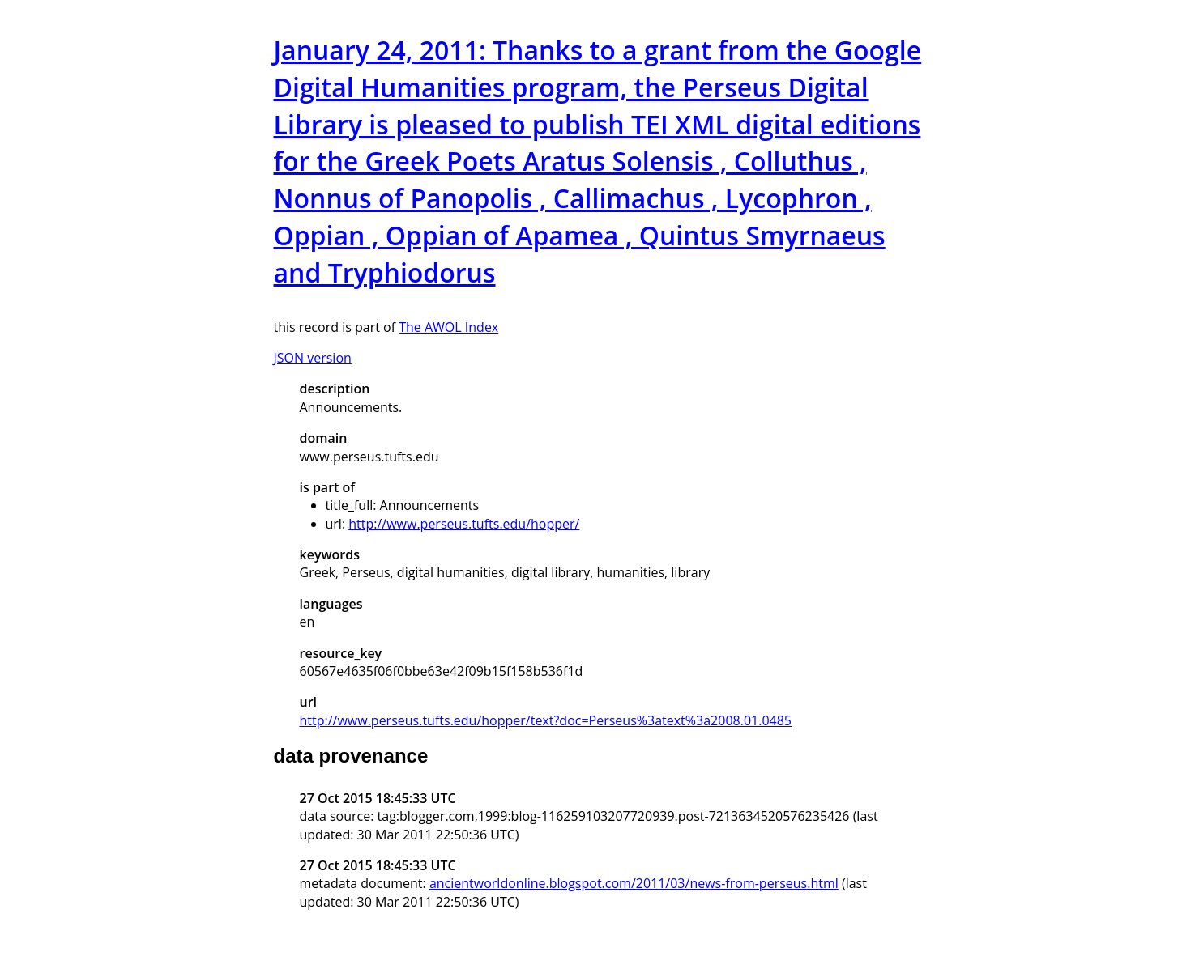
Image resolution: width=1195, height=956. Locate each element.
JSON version (313, 358)
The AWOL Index (448, 327)
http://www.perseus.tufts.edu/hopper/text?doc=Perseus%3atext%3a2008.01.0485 (546, 720)
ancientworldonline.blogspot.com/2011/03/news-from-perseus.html (634, 883)
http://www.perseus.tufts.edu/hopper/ (463, 524)
